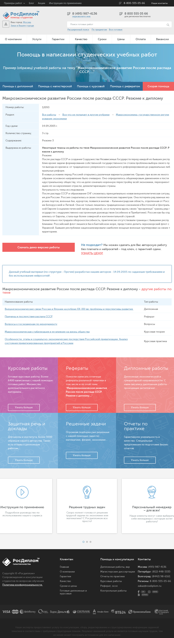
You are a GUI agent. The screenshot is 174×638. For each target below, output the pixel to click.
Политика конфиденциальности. (22, 580)
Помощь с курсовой (91, 86)
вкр (128, 562)
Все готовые (115, 29)
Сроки (102, 39)
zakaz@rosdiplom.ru (149, 581)
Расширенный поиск (78, 29)
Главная (64, 562)
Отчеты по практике (112, 571)
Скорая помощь (158, 86)
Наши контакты (159, 3)
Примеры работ (13, 3)
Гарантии (58, 39)
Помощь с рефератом (125, 86)
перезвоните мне (81, 16)
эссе (115, 581)
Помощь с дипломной (18, 86)
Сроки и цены (68, 581)
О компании (13, 39)
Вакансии (162, 39)
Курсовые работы (111, 576)
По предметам (99, 29)
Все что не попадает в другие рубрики (86, 114)
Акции (41, 3)
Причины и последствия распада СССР (29, 312)
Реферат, (105, 581)
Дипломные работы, (113, 562)
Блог (31, 3)
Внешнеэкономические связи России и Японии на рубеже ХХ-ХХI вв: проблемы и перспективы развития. (69, 305)
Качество (81, 39)
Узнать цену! (160, 249)
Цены (121, 39)
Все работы (49, 114)
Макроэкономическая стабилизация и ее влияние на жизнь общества (47, 327)
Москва (27, 22)
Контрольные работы (113, 586)
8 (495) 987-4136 (84, 13)
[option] (87, 501)
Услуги (36, 39)
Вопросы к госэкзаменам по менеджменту (31, 320)
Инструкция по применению (65, 3)
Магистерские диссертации (117, 567)
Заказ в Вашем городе (22, 25)
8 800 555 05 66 (136, 13)
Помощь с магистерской (55, 86)
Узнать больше (24, 402)
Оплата (141, 39)
